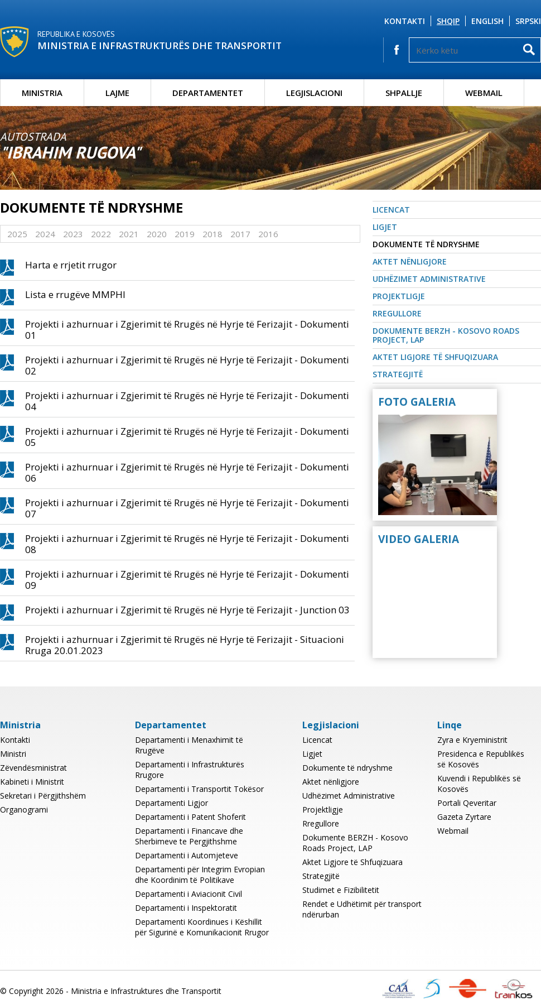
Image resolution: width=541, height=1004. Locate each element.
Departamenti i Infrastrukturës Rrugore (189, 769)
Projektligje (399, 296)
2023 (73, 233)
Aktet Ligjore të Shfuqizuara (435, 357)
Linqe (449, 725)
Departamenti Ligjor (171, 803)
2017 (240, 233)
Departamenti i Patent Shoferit (190, 816)
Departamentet (207, 92)
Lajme (117, 92)
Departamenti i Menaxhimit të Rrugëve (189, 745)
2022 (101, 233)
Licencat (391, 209)
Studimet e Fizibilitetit (340, 890)
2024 (45, 233)
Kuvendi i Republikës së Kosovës (479, 783)
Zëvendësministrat (33, 767)
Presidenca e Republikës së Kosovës (480, 759)
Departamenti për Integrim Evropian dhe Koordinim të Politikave (200, 874)
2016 (268, 233)
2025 (17, 233)
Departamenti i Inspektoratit (186, 907)
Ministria (42, 92)
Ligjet (385, 227)
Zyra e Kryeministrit (472, 739)
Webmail (484, 92)
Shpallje (403, 92)
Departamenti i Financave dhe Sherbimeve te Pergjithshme (189, 836)
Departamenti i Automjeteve (186, 855)
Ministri (13, 753)
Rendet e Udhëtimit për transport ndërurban (362, 909)
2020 (157, 233)
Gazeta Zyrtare (464, 816)
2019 (185, 233)
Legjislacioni (314, 92)
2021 (129, 233)
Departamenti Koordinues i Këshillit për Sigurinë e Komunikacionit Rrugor (202, 927)
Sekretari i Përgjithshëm (43, 795)
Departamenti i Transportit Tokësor (199, 789)
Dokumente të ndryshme (426, 244)
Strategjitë (398, 374)
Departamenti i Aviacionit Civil (188, 893)
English (487, 21)
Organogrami (24, 809)
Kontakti (404, 21)
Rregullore (397, 313)
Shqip (448, 21)
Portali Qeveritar (466, 803)
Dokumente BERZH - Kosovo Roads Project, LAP (446, 335)
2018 (212, 233)
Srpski (528, 21)
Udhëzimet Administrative (429, 278)
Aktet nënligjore (410, 261)
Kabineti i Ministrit (32, 781)
